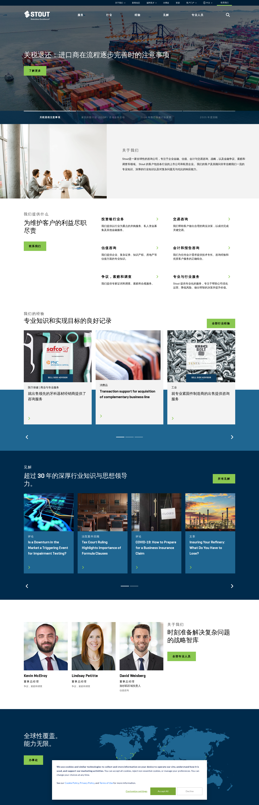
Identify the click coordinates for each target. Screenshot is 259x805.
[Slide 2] (103, 112)
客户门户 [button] (190, 3)
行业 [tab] (109, 15)
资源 (178, 3)
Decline (190, 791)
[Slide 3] (156, 112)
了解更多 (35, 70)
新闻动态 (136, 3)
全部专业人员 (181, 656)
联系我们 (35, 246)
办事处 (166, 3)
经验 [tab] (138, 15)
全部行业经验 (221, 323)
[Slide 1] (50, 112)
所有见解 (224, 478)
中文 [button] (207, 3)
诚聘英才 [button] (151, 3)
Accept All (163, 791)
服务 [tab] (81, 15)
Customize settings (136, 791)
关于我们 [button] (119, 3)
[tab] (39, 15)
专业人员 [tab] (198, 15)
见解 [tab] (166, 15)
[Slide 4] (209, 112)
